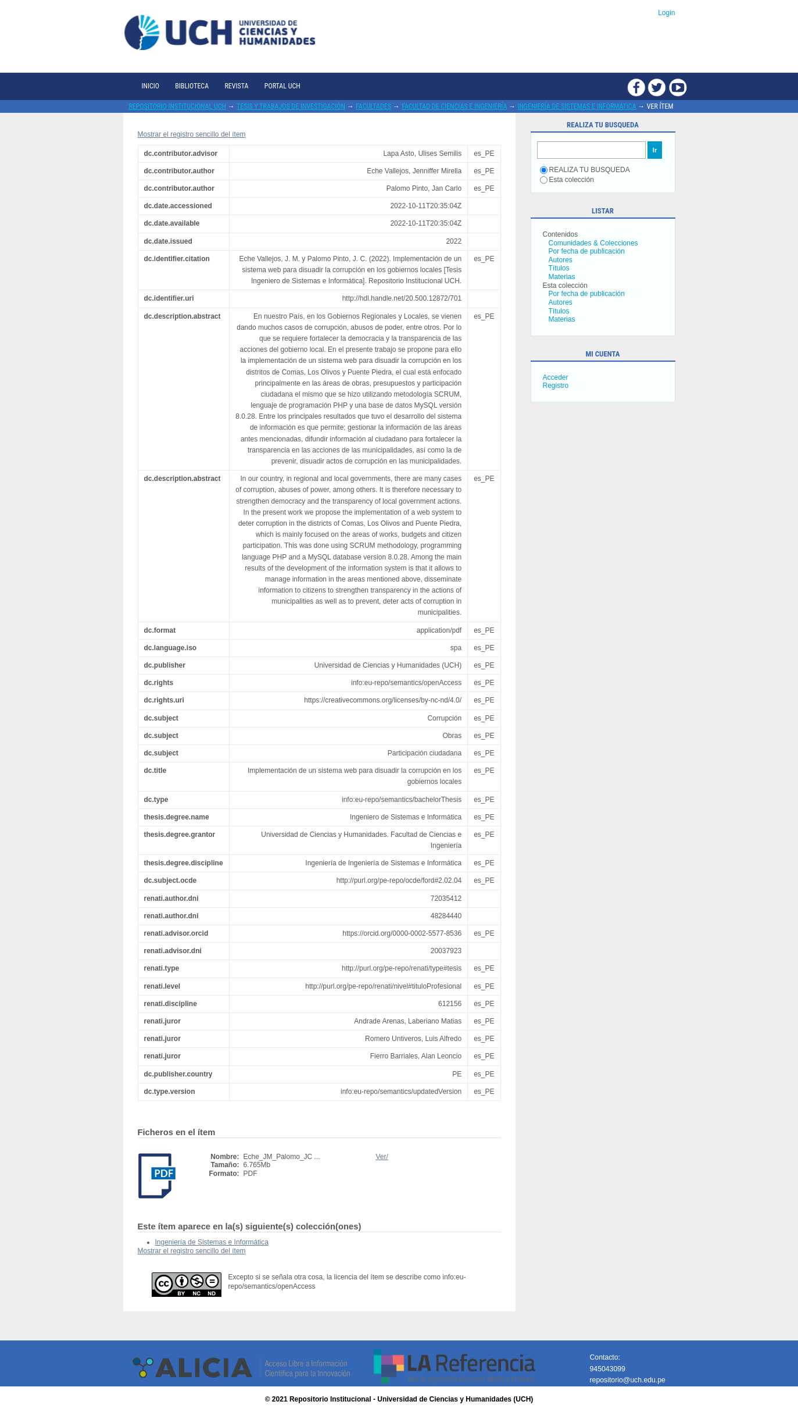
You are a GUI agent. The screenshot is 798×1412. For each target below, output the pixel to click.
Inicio (150, 86)
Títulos (559, 268)
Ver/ (382, 1157)
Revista (236, 86)
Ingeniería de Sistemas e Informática (576, 106)
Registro (556, 385)
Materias (562, 277)
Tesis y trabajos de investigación (291, 106)
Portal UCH (282, 86)
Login (666, 13)
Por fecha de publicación (587, 251)
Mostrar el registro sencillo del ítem (192, 134)
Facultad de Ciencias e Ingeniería (454, 106)
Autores (560, 260)
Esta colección (567, 180)
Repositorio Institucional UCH (178, 106)
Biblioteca (192, 86)
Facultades (373, 106)
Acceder (555, 377)
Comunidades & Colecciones (593, 243)
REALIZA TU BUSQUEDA (585, 170)
